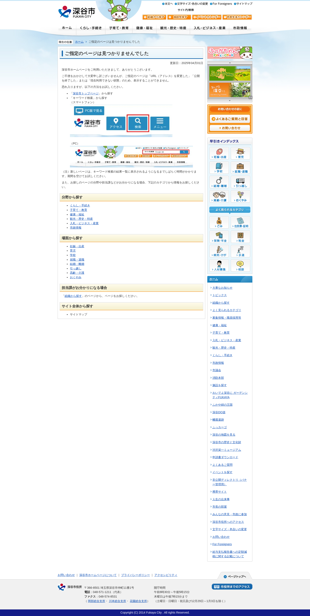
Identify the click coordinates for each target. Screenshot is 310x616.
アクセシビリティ (165, 575)
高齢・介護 (77, 272)
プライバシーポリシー (135, 575)
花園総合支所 (138, 601)
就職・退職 (77, 259)
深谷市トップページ (86, 93)
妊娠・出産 (77, 246)
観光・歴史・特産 (81, 218)
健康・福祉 (77, 214)
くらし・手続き (80, 205)
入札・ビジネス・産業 (84, 223)
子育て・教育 (78, 210)
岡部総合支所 (96, 601)
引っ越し (75, 268)
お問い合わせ (66, 575)
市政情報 (75, 227)
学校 (73, 255)
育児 (73, 250)
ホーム (79, 41)
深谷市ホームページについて (98, 575)
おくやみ (75, 277)
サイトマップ (78, 314)
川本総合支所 (117, 601)
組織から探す (73, 296)
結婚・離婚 (77, 264)
